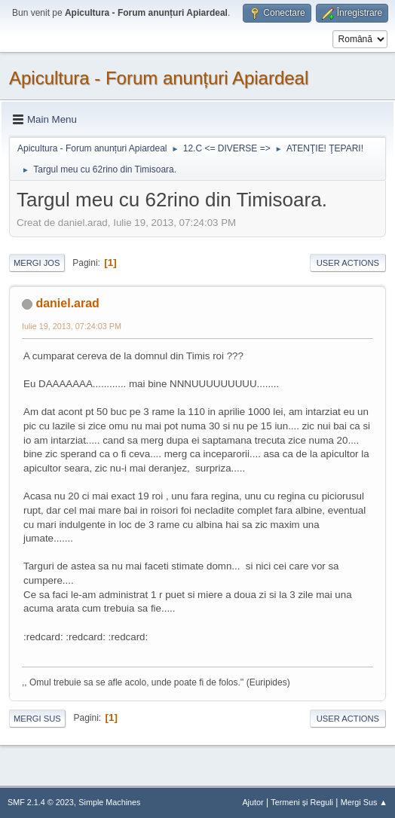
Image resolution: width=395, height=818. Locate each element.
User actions (348, 262)
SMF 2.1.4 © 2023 (41, 802)
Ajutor (252, 802)
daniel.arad (67, 303)
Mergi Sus (37, 718)
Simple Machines (109, 802)
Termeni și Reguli (302, 802)
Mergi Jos (37, 262)
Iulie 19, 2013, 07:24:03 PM (71, 326)
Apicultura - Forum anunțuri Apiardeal (158, 78)
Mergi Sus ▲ (364, 802)
